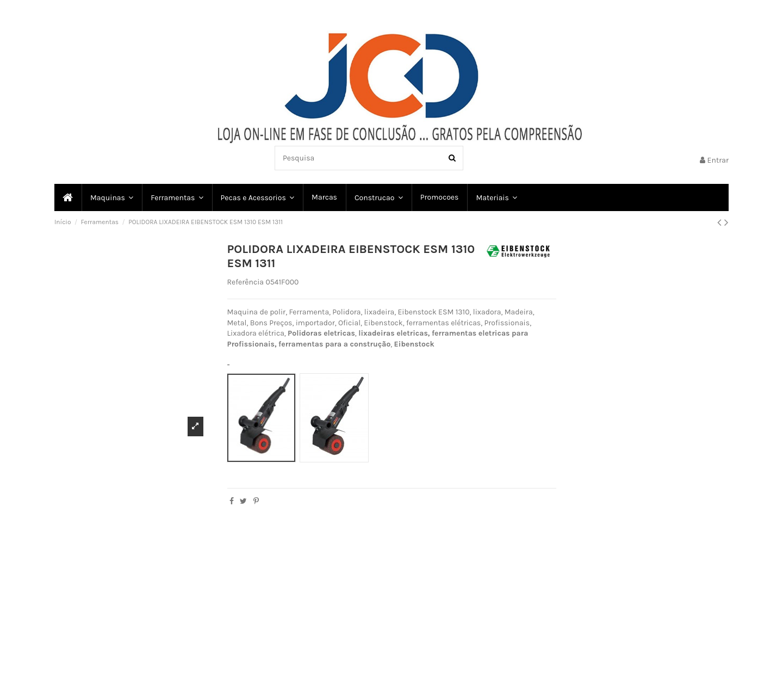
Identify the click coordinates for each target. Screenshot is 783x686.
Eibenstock (414, 344)
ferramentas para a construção (334, 344)
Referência (245, 282)
